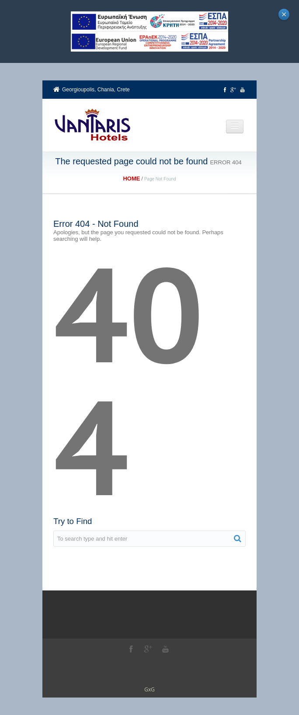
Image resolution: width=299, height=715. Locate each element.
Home (131, 178)
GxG (149, 689)
